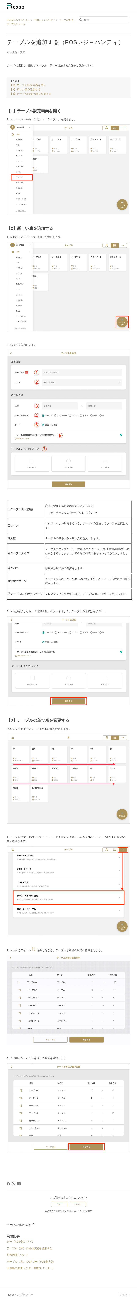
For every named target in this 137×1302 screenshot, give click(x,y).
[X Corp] (13, 1183)
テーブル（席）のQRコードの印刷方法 (30, 1261)
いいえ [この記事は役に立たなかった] (78, 1204)
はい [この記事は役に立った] (59, 1204)
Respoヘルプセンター (18, 20)
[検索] (103, 19)
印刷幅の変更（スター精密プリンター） (31, 1268)
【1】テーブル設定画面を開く (28, 85)
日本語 (124, 1294)
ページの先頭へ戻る (21, 1224)
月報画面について (17, 1254)
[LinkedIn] (19, 1183)
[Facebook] (8, 1183)
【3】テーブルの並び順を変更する (30, 94)
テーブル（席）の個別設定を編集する (29, 1248)
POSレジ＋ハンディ (44, 20)
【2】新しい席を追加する (25, 90)
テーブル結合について (20, 1241)
